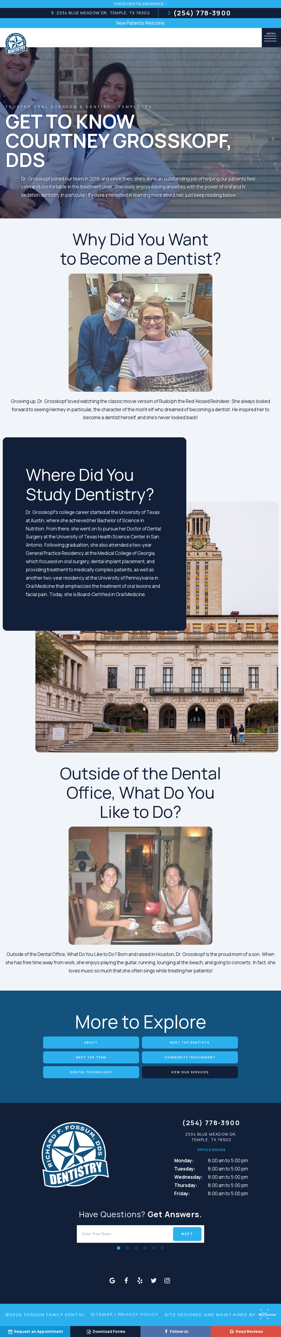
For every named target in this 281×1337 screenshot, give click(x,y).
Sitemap (102, 1314)
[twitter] (153, 1280)
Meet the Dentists (190, 1042)
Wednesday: (188, 1177)
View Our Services (190, 1072)
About (91, 1042)
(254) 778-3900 (199, 13)
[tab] (119, 1248)
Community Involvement (190, 1057)
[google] (112, 1280)
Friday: (182, 1193)
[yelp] (139, 1280)
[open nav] (271, 37)
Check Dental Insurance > (140, 3)
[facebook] (126, 1280)
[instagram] (167, 1280)
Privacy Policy (138, 1314)
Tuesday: (184, 1169)
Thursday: (185, 1185)
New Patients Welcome (140, 23)
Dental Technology (91, 1072)
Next (187, 1234)
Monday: (184, 1160)
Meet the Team (91, 1057)
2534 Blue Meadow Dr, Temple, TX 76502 (100, 13)
